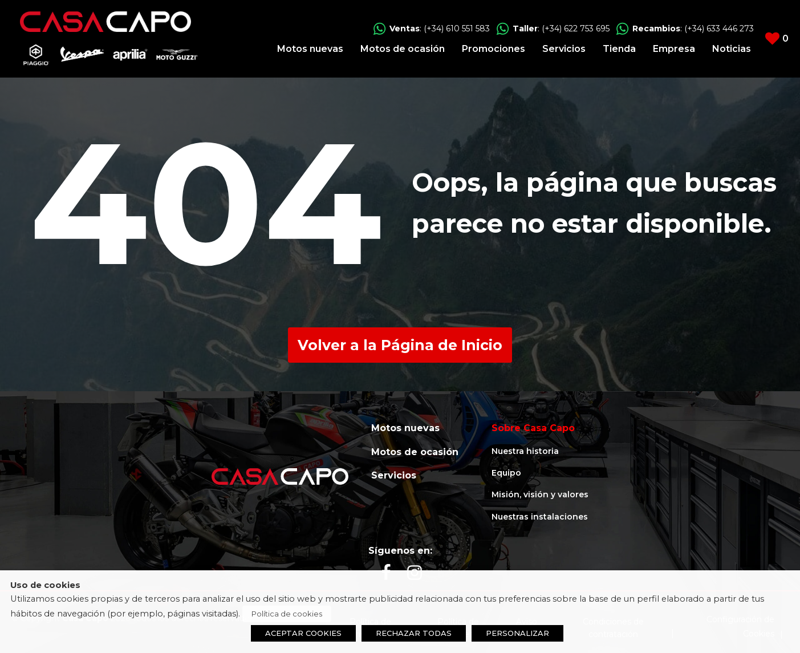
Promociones (493, 48)
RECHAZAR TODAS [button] (414, 633)
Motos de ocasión (402, 48)
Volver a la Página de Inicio (400, 345)
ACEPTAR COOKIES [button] (303, 633)
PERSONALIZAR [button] (517, 633)
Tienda (619, 48)
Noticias (731, 48)
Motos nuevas (310, 48)
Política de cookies (286, 613)
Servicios (564, 48)
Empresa (674, 48)
